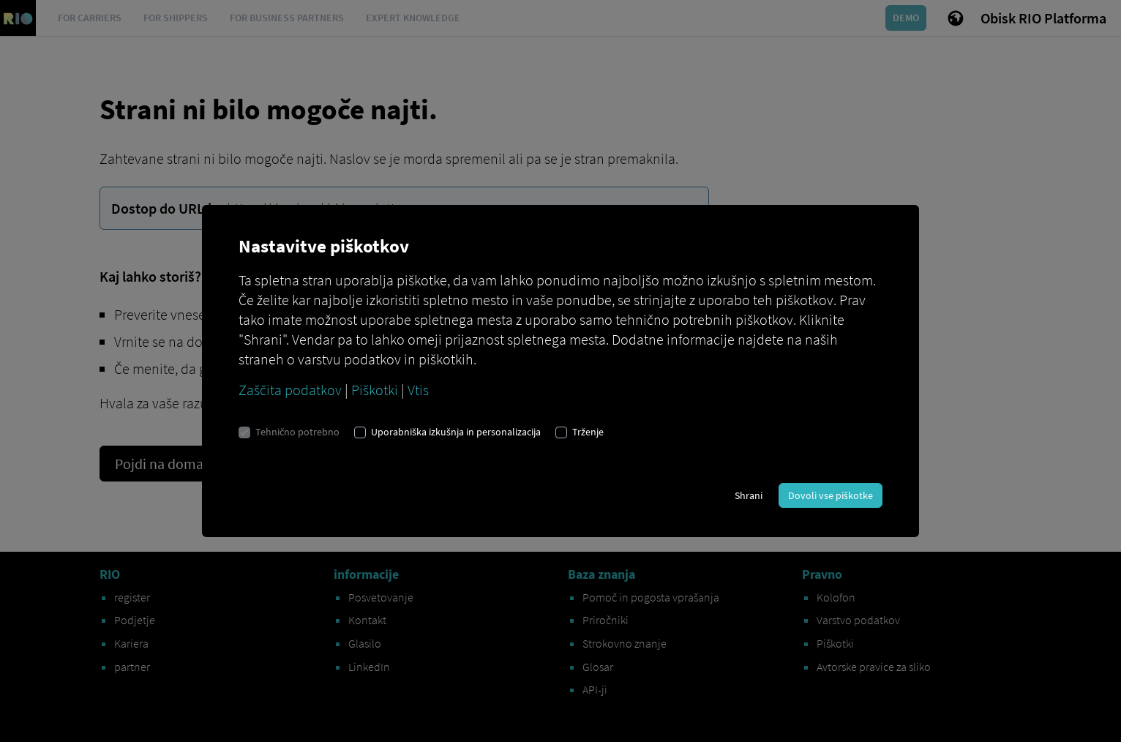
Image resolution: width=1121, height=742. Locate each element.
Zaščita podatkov (290, 390)
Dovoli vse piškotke (830, 495)
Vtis (418, 390)
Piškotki (374, 390)
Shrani (748, 495)
